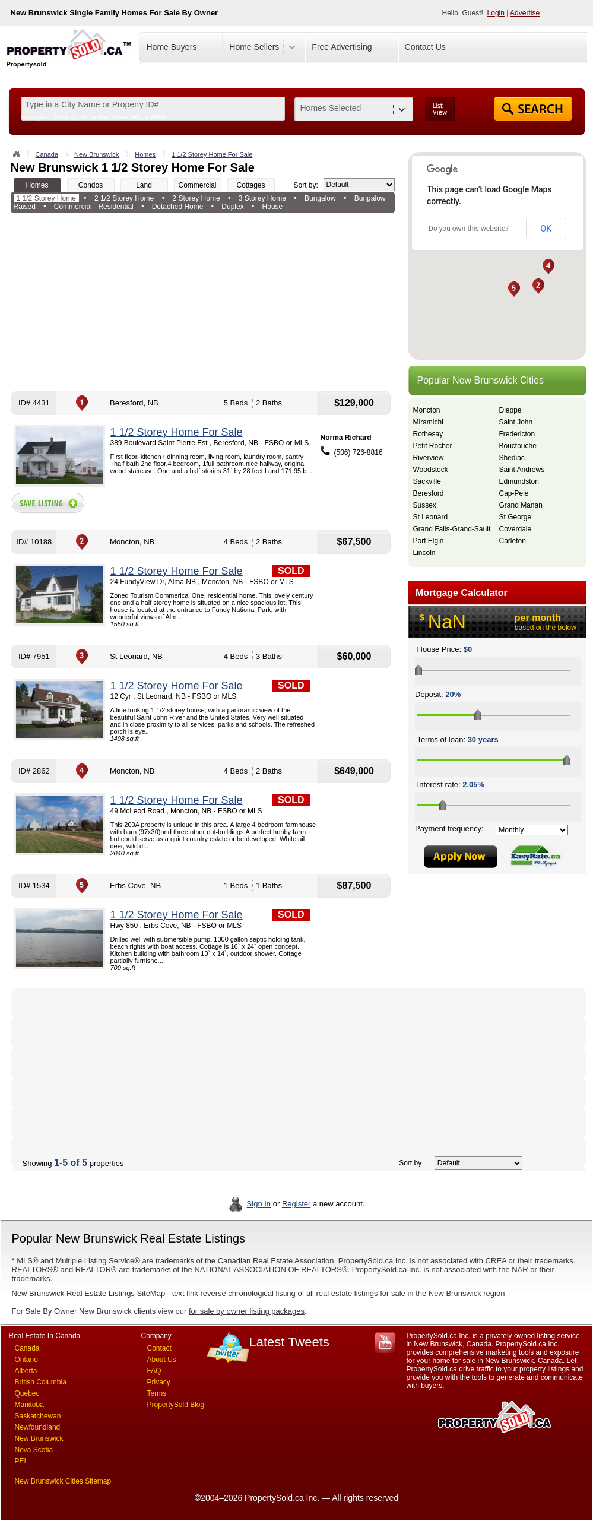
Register (296, 1203)
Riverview (428, 458)
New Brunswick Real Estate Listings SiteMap (89, 1293)
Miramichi (428, 422)
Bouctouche (518, 446)
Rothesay (428, 434)
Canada (47, 154)
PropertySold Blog (176, 1404)
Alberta (26, 1371)
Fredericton (517, 434)
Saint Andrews (522, 469)
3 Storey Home (262, 198)
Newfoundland (38, 1427)
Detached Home (178, 206)
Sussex (424, 505)
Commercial (197, 185)
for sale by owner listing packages (247, 1311)
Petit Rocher (432, 446)
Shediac (512, 458)
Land (144, 185)
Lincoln (424, 553)
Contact (159, 1348)
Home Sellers (254, 47)
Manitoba (29, 1404)
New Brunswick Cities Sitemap (63, 1481)
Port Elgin (428, 541)
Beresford (428, 493)
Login (496, 13)
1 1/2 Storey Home (46, 198)
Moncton (426, 410)
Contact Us (425, 47)
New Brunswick (96, 154)
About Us (161, 1359)
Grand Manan (521, 505)
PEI (20, 1461)
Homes (145, 154)
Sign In (259, 1203)
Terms (157, 1393)
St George (515, 517)
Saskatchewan (38, 1416)
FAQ (154, 1371)
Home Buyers (172, 47)
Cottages (250, 185)
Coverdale (515, 529)
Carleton (512, 541)
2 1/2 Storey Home (124, 198)
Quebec (27, 1393)
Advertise (525, 13)
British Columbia (40, 1382)
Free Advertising (342, 47)
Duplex (232, 206)
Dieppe (510, 410)
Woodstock (430, 469)
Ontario (26, 1359)
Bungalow (320, 198)
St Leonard (430, 517)
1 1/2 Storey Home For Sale (212, 154)
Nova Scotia (34, 1450)
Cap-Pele (514, 493)
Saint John (516, 422)
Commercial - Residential (94, 206)
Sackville (427, 481)
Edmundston (519, 481)
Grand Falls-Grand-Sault (452, 529)
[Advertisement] (203, 302)
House (272, 206)
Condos (90, 185)
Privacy (158, 1382)
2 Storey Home (196, 198)
